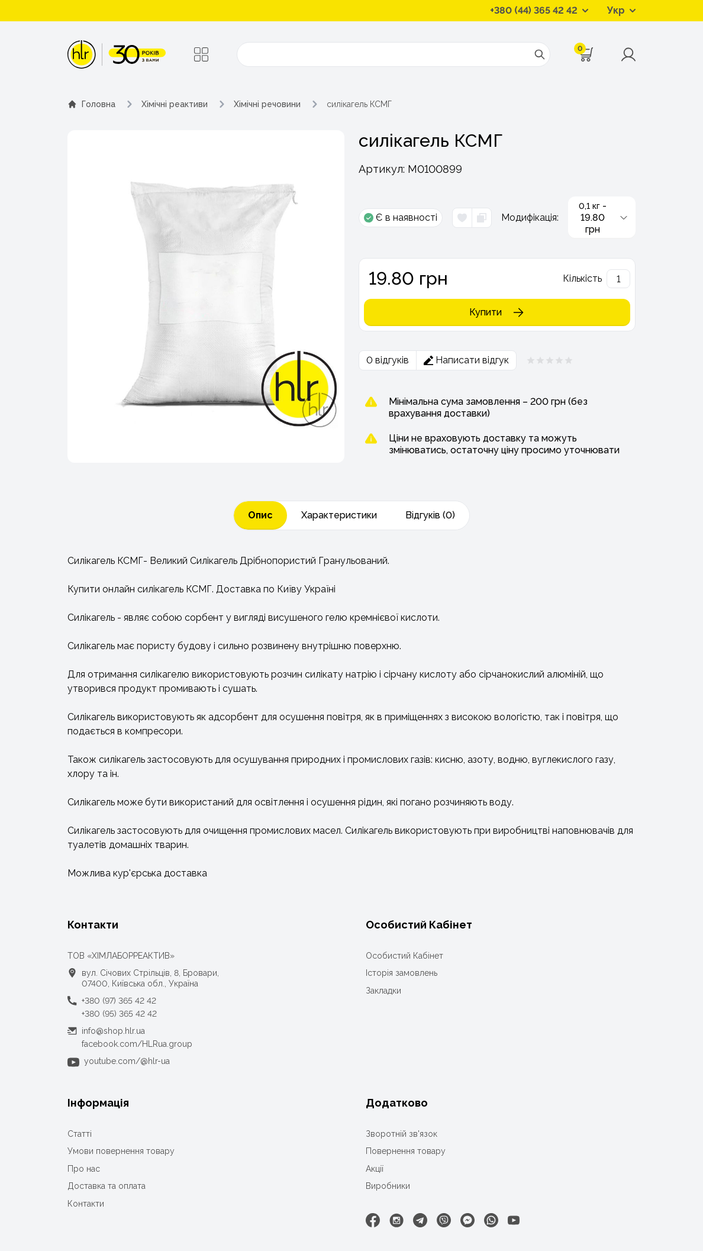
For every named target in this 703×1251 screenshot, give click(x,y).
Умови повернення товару (121, 1151)
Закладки (383, 990)
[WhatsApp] (491, 1220)
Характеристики (339, 515)
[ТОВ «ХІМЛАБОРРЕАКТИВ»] (116, 54)
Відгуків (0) (430, 515)
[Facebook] (373, 1220)
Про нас (83, 1168)
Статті (79, 1134)
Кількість (582, 278)
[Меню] (201, 54)
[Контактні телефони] (539, 11)
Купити (497, 312)
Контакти (85, 1203)
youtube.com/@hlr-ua (127, 1061)
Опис (260, 515)
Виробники (388, 1186)
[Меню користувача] (628, 54)
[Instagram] (396, 1220)
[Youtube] (514, 1220)
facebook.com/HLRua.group (137, 1044)
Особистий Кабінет (404, 955)
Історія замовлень (401, 973)
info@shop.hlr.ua (113, 1031)
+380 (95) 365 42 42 (119, 1013)
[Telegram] (420, 1220)
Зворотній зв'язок (401, 1134)
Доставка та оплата (106, 1186)
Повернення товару (406, 1151)
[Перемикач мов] (621, 11)
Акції (374, 1168)
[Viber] (444, 1220)
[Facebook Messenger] (467, 1220)
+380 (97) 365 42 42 (119, 1000)
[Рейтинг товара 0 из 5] (549, 360)
